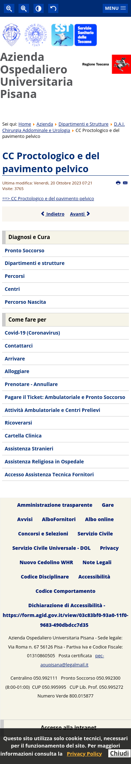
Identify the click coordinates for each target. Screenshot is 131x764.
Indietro (53, 214)
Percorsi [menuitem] (14, 276)
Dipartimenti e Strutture (84, 124)
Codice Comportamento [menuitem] (65, 591)
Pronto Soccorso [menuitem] (24, 250)
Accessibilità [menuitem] (94, 576)
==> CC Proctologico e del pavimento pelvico (48, 198)
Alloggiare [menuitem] (17, 371)
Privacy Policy (84, 753)
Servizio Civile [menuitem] (95, 533)
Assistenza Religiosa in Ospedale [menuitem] (44, 461)
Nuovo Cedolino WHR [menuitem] (46, 562)
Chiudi (119, 753)
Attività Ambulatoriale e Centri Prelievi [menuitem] (52, 410)
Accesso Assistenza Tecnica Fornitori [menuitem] (49, 474)
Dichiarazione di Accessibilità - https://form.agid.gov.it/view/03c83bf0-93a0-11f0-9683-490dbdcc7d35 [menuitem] (65, 615)
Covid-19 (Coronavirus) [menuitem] (32, 332)
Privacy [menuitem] (109, 548)
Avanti (80, 214)
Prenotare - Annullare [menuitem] (31, 384)
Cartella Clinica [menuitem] (23, 435)
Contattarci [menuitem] (18, 345)
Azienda (45, 124)
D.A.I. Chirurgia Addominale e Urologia (63, 127)
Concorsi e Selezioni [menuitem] (43, 533)
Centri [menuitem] (12, 289)
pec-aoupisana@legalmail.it (72, 660)
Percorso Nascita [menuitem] (25, 302)
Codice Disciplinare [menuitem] (45, 576)
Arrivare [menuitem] (15, 358)
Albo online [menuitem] (99, 519)
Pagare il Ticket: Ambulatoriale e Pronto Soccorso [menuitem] (65, 397)
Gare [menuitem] (108, 505)
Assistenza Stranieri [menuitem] (29, 448)
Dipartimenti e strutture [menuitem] (34, 263)
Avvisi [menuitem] (24, 519)
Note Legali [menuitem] (96, 562)
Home (25, 124)
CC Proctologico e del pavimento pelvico (51, 162)
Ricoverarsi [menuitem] (18, 422)
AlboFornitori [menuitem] (59, 519)
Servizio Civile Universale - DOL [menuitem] (51, 548)
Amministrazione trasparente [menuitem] (54, 505)
